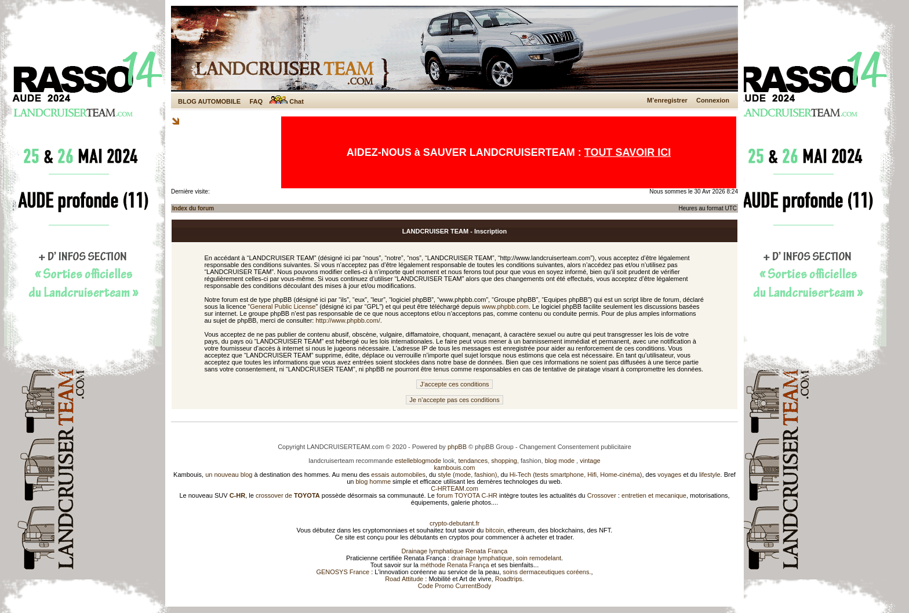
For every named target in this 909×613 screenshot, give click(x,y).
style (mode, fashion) (467, 474)
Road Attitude (404, 578)
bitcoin (495, 530)
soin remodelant (538, 557)
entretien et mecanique (653, 495)
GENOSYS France (342, 571)
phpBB (457, 446)
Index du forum (193, 208)
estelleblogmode (418, 460)
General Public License (282, 306)
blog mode (560, 460)
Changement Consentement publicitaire (575, 446)
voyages (669, 474)
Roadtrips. (509, 578)
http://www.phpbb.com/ (347, 320)
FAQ (256, 101)
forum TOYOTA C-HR (467, 495)
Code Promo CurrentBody (455, 585)
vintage (590, 460)
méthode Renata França (454, 564)
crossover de (287, 495)
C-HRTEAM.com (454, 488)
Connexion (712, 100)
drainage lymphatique (481, 557)
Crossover (601, 495)
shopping (504, 460)
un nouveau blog (228, 474)
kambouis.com (454, 467)
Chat (287, 101)
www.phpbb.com (505, 306)
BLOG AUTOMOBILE (209, 101)
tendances (473, 460)
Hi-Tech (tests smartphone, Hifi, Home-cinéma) (576, 474)
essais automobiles (398, 474)
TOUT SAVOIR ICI (627, 152)
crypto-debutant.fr (454, 523)
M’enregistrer (667, 100)
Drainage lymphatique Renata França (455, 551)
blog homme (373, 481)
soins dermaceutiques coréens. (547, 571)
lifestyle (710, 474)
